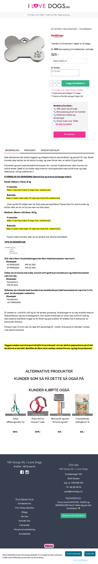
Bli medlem (69, 134)
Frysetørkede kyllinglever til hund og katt (82, 421)
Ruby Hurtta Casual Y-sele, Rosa (38, 421)
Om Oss (24, 516)
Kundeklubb (24, 534)
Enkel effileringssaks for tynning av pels (15, 421)
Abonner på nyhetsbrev (73, 515)
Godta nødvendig (73, 554)
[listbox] (69, 60)
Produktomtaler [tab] (50, 150)
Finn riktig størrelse (24, 508)
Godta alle (90, 554)
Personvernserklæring (24, 529)
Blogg (24, 512)
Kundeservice (24, 503)
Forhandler (24, 525)
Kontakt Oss (24, 521)
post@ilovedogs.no (73, 491)
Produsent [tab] (30, 150)
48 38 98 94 (75, 487)
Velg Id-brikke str (60, 61)
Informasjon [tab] (12, 150)
